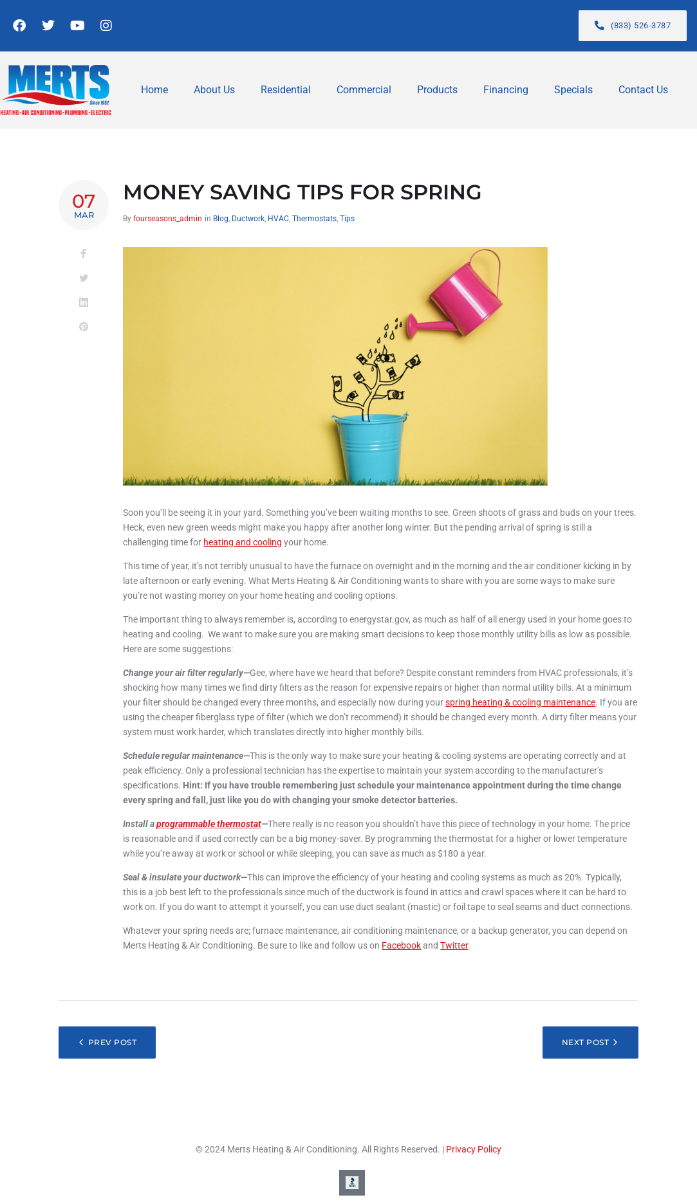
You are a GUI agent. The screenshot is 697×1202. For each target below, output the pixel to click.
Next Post (585, 1042)
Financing (505, 90)
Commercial (364, 90)
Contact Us (643, 90)
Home (154, 90)
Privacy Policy (473, 1149)
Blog (220, 218)
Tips (347, 218)
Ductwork (248, 218)
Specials (573, 90)
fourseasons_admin (167, 218)
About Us (214, 90)
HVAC (278, 218)
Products (437, 90)
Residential (286, 90)
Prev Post (112, 1042)
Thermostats (314, 218)
